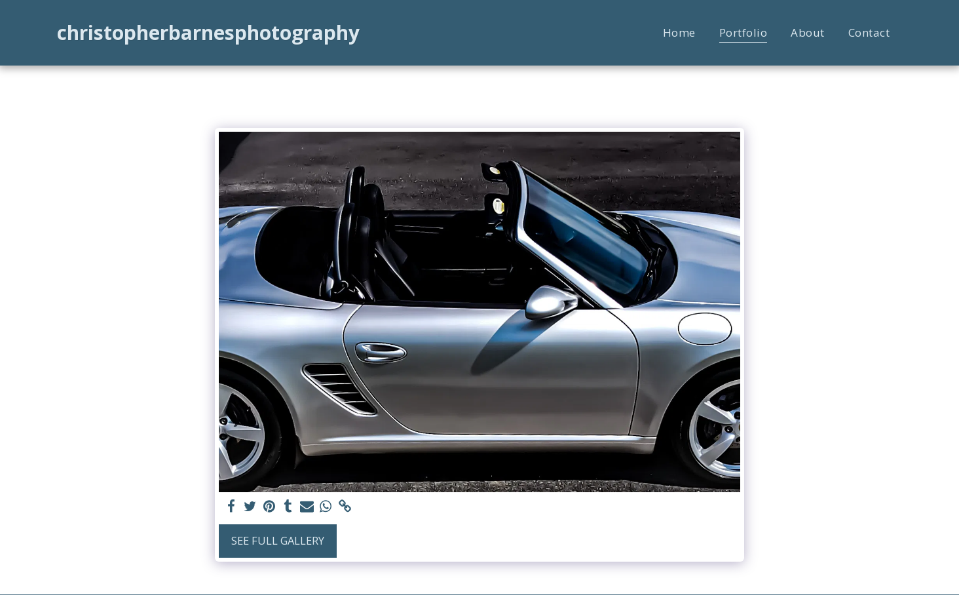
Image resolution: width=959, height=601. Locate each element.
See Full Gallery (277, 540)
